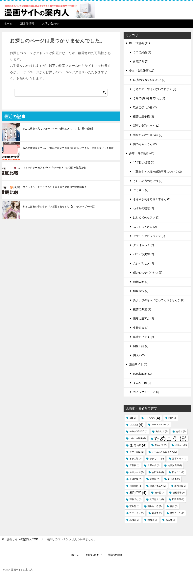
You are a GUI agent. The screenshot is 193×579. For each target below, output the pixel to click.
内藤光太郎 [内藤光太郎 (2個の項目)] (175, 465)
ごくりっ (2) (140, 190)
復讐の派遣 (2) (142, 309)
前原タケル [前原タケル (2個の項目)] (137, 472)
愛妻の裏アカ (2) (143, 318)
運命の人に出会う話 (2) (147, 135)
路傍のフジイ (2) (143, 336)
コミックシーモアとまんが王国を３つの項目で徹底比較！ (55, 187)
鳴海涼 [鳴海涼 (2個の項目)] (152, 520)
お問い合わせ (50, 23)
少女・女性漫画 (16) (141, 70)
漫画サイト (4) (138, 364)
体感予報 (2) (140, 61)
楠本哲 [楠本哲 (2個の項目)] (159, 492)
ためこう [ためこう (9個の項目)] (170, 438)
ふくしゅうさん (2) (145, 226)
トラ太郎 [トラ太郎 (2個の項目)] (135, 458)
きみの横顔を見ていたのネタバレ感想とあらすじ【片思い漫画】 (58, 128)
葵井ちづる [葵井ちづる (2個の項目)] (155, 506)
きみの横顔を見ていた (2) (149, 98)
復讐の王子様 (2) (143, 116)
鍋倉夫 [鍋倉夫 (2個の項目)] (157, 513)
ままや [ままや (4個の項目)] (138, 445)
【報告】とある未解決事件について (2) (157, 171)
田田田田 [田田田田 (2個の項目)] (178, 499)
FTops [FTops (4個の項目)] (152, 418)
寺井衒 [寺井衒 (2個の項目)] (154, 479)
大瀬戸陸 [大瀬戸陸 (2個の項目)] (135, 479)
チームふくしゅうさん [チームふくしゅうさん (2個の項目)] (164, 452)
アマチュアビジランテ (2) (149, 236)
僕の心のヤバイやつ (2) (147, 272)
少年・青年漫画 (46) (141, 153)
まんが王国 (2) (142, 382)
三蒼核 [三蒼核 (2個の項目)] (134, 465)
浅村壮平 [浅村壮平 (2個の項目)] (179, 492)
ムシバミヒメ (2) (143, 263)
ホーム (8, 23)
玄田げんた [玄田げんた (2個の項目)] (157, 499)
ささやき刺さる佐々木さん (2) (152, 199)
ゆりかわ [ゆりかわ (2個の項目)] (181, 445)
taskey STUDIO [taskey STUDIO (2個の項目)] (138, 431)
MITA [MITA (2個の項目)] (172, 418)
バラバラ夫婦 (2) (143, 254)
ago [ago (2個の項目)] (133, 418)
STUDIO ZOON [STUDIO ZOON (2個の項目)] (160, 424)
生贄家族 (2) (140, 327)
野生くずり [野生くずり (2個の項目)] (137, 513)
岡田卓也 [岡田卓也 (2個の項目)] (174, 479)
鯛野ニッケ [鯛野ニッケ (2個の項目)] (177, 513)
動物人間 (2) (140, 281)
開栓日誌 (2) (140, 346)
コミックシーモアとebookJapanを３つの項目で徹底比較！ (55, 167)
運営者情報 (27, 23)
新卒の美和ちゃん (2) (146, 125)
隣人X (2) (139, 355)
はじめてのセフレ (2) (146, 217)
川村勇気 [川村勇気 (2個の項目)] (135, 486)
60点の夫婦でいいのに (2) (149, 79)
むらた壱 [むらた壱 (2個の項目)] (161, 445)
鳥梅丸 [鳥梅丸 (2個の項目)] (134, 520)
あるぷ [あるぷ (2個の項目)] (181, 431)
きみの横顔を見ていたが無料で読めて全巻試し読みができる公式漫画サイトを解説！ (69, 148)
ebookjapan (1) (142, 373)
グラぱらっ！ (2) (143, 245)
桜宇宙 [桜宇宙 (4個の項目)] (138, 493)
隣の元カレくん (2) (145, 144)
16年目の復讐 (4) (143, 162)
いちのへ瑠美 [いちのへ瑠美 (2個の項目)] (138, 438)
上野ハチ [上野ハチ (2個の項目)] (153, 465)
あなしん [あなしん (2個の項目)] (162, 431)
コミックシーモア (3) (146, 392)
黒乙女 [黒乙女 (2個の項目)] (170, 520)
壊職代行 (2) (140, 291)
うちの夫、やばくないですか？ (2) (154, 89)
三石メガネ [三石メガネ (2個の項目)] (179, 458)
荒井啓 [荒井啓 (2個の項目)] (134, 506)
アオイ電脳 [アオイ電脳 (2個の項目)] (137, 452)
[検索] (61, 93)
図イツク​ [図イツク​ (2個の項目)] (178, 472)
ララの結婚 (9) (142, 52)
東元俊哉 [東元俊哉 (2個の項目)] (180, 486)
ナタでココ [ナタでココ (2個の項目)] (157, 458)
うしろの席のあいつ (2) (147, 180)
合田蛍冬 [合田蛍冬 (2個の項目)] (158, 472)
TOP (22, 539)
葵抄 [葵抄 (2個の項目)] (174, 506)
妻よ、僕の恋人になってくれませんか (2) (158, 300)
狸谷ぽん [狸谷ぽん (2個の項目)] (135, 499)
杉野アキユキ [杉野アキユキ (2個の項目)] (158, 486)
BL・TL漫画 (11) (139, 43)
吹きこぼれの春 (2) (145, 107)
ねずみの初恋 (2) (143, 208)
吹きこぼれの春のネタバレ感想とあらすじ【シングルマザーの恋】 (60, 206)
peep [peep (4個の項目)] (136, 425)
